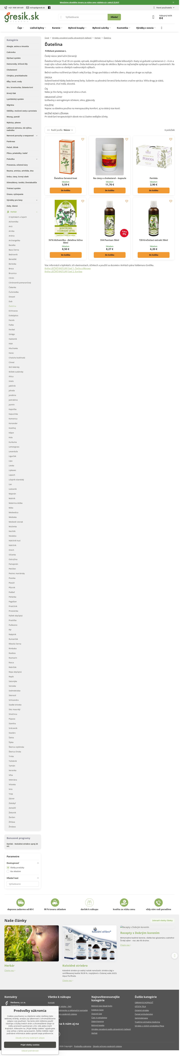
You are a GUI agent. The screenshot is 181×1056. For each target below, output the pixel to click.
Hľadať (114, 17)
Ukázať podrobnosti (30, 1050)
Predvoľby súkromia (82, 1046)
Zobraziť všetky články (162, 920)
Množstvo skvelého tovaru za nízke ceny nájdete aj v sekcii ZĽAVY (89, 2)
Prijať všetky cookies (30, 1044)
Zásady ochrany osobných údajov (107, 1046)
